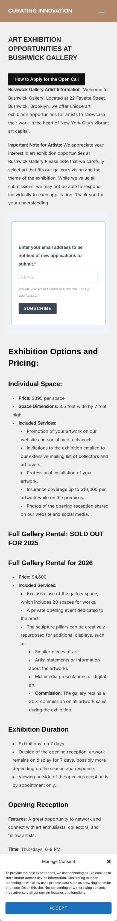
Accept (58, 908)
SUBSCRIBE (38, 308)
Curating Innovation (40, 10)
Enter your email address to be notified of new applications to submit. (51, 255)
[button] (109, 861)
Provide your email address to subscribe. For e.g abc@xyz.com (54, 292)
